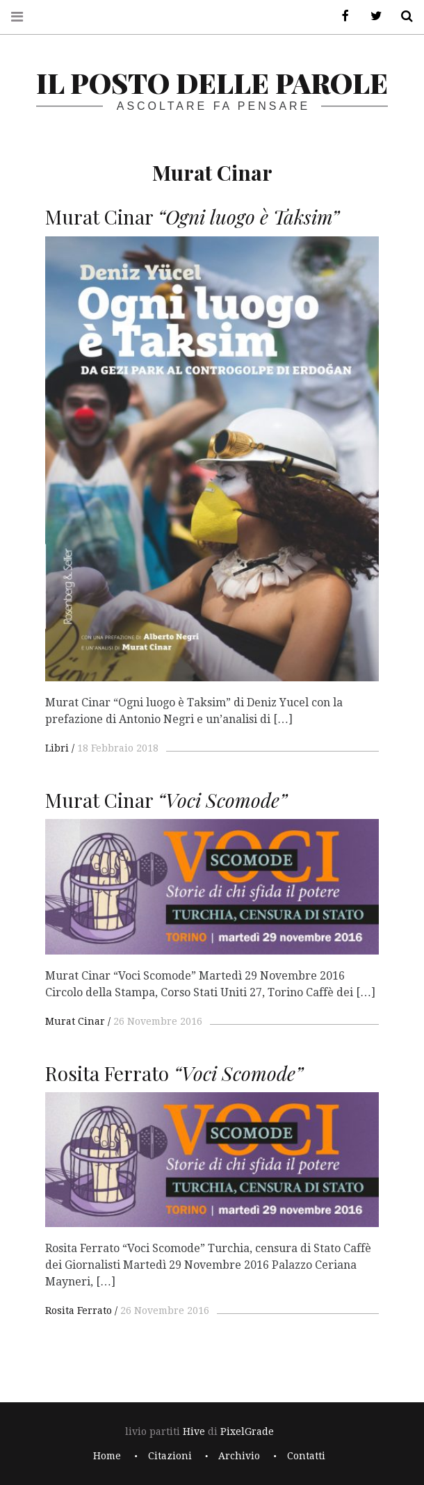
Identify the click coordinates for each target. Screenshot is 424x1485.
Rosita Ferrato (78, 1310)
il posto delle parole (212, 82)
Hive (194, 1431)
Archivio (239, 1455)
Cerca (402, 16)
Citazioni (170, 1455)
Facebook (340, 16)
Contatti (306, 1455)
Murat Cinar (75, 1021)
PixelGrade (247, 1431)
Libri (57, 748)
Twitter (371, 16)
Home (107, 1455)
